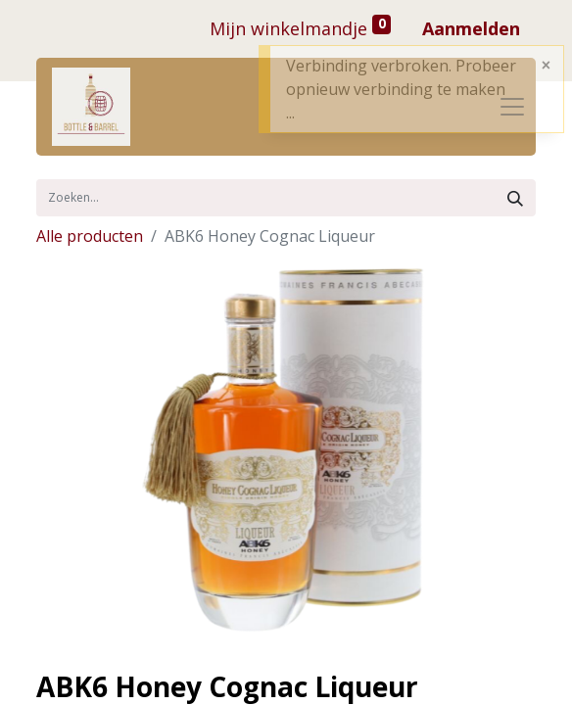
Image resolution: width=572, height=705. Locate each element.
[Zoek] (515, 197)
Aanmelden (471, 28)
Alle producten (89, 236)
